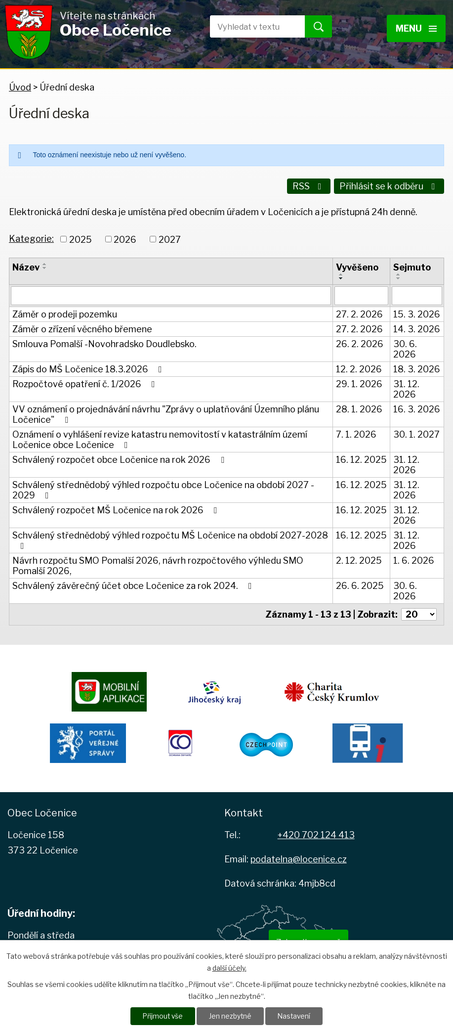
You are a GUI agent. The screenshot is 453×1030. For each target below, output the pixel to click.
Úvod (20, 87)
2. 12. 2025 (359, 559)
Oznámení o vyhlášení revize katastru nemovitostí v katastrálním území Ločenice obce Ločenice (159, 438)
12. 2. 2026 (359, 368)
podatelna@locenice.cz (298, 857)
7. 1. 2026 (356, 433)
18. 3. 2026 (416, 368)
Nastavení (295, 1016)
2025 (80, 238)
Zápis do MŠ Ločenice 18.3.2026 (89, 368)
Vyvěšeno (357, 266)
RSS (308, 186)
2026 (125, 238)
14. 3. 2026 (416, 328)
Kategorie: (31, 237)
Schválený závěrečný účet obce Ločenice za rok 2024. (134, 585)
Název (26, 266)
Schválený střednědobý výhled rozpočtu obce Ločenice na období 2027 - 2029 (163, 489)
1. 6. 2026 (413, 559)
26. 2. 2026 (359, 343)
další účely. (229, 967)
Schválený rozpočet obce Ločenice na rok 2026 (120, 458)
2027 (170, 238)
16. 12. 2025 (361, 458)
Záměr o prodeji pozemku (64, 313)
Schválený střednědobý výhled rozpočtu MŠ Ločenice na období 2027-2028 (170, 539)
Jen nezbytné (230, 1016)
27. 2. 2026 (359, 313)
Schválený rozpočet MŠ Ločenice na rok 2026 (116, 509)
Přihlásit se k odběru (389, 186)
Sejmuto (412, 266)
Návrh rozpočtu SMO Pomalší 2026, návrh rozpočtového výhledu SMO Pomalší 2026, (157, 564)
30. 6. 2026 (405, 348)
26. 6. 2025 (360, 585)
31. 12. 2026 (406, 388)
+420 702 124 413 (316, 834)
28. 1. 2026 (359, 408)
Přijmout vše (162, 1016)
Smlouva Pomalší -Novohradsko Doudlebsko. (104, 343)
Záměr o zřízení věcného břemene (82, 328)
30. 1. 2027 (416, 433)
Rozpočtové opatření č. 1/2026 (85, 383)
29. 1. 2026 (359, 383)
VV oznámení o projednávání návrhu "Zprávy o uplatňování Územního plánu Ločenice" (165, 413)
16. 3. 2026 (416, 408)
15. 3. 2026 (416, 313)
